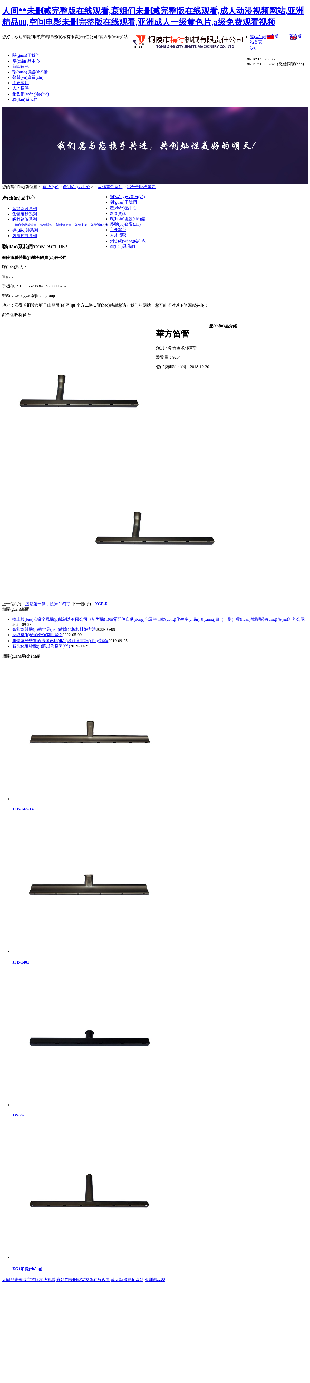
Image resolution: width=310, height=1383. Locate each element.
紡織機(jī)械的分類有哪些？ (37, 635)
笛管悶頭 (46, 225)
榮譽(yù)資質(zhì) (27, 77)
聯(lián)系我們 (25, 99)
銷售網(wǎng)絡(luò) (30, 94)
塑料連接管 (63, 225)
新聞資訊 (20, 66)
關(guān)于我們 (26, 55)
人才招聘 (20, 88)
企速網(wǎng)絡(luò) (274, 281)
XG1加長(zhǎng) (27, 1269)
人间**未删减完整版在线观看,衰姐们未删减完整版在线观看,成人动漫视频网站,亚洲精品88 (83, 1279)
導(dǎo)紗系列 (25, 230)
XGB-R (101, 604)
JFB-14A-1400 (25, 809)
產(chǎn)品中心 (26, 61)
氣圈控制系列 (24, 235)
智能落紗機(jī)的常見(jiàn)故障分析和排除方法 (54, 629)
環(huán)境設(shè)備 (30, 72)
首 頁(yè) (51, 187)
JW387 (18, 1115)
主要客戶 (20, 83)
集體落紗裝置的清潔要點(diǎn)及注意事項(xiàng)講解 (60, 640)
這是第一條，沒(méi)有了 (48, 604)
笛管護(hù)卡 (99, 225)
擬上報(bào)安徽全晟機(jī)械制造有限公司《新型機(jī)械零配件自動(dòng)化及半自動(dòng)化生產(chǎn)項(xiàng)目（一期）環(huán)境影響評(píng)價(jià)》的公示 (158, 619)
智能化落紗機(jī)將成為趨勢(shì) (41, 646)
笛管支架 (81, 225)
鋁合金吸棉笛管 (141, 187)
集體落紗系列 (24, 214)
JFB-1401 (20, 962)
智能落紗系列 (24, 208)
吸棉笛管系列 (110, 187)
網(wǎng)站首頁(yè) (258, 41)
